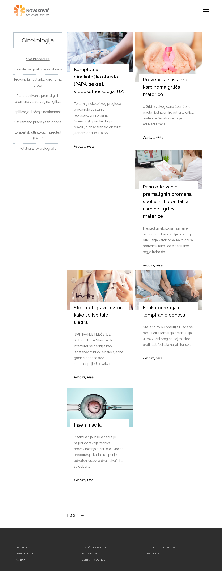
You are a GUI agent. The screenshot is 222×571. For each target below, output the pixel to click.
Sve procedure (38, 59)
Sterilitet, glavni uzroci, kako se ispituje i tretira (99, 315)
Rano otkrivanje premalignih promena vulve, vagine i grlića (38, 99)
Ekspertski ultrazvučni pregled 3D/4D (38, 135)
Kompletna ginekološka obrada (37, 69)
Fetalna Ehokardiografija (37, 149)
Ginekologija (24, 553)
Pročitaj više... (84, 146)
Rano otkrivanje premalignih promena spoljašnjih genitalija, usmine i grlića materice (167, 201)
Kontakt (21, 559)
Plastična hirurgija (94, 547)
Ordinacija (23, 547)
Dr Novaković (89, 553)
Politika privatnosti (94, 559)
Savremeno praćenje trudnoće (37, 122)
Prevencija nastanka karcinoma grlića (38, 82)
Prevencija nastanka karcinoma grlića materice (165, 87)
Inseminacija (88, 425)
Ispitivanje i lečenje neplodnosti (38, 112)
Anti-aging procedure (160, 547)
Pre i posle (152, 553)
